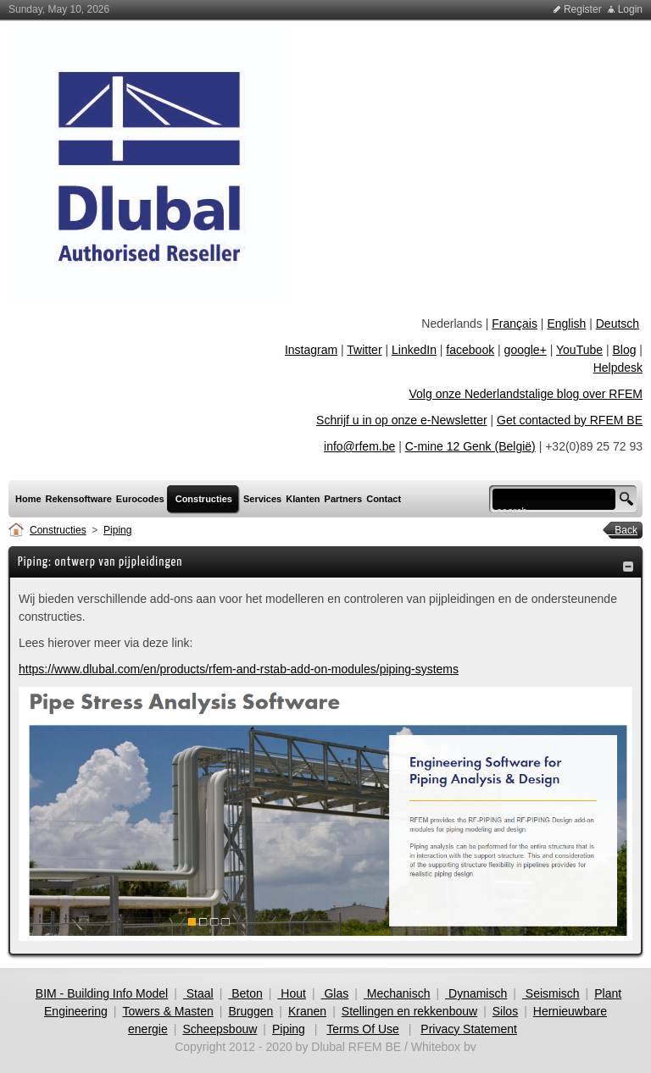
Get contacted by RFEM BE (570, 420)
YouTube (579, 350)
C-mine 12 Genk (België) (470, 446)
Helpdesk (618, 367)
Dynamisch (476, 993)
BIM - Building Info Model (102, 993)
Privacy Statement (468, 1029)
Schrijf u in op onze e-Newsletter (401, 420)
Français (514, 323)
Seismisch (551, 993)
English (566, 323)
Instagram (311, 350)
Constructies (58, 530)
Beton (245, 993)
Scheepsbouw (219, 1029)
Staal (198, 993)
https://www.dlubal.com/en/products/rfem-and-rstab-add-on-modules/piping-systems (239, 669)
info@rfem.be (359, 446)
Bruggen (250, 1011)
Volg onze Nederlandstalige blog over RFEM (526, 394)
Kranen (307, 1011)
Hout (291, 993)
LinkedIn (414, 350)
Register (583, 9)
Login (630, 9)
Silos (505, 1011)
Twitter (364, 350)
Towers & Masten (167, 1011)
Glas (335, 993)
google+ (525, 350)
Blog (624, 350)
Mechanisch (397, 993)
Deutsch (617, 323)
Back (620, 530)
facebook (470, 350)
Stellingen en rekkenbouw (409, 1011)
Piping (117, 530)
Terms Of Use (362, 1029)
